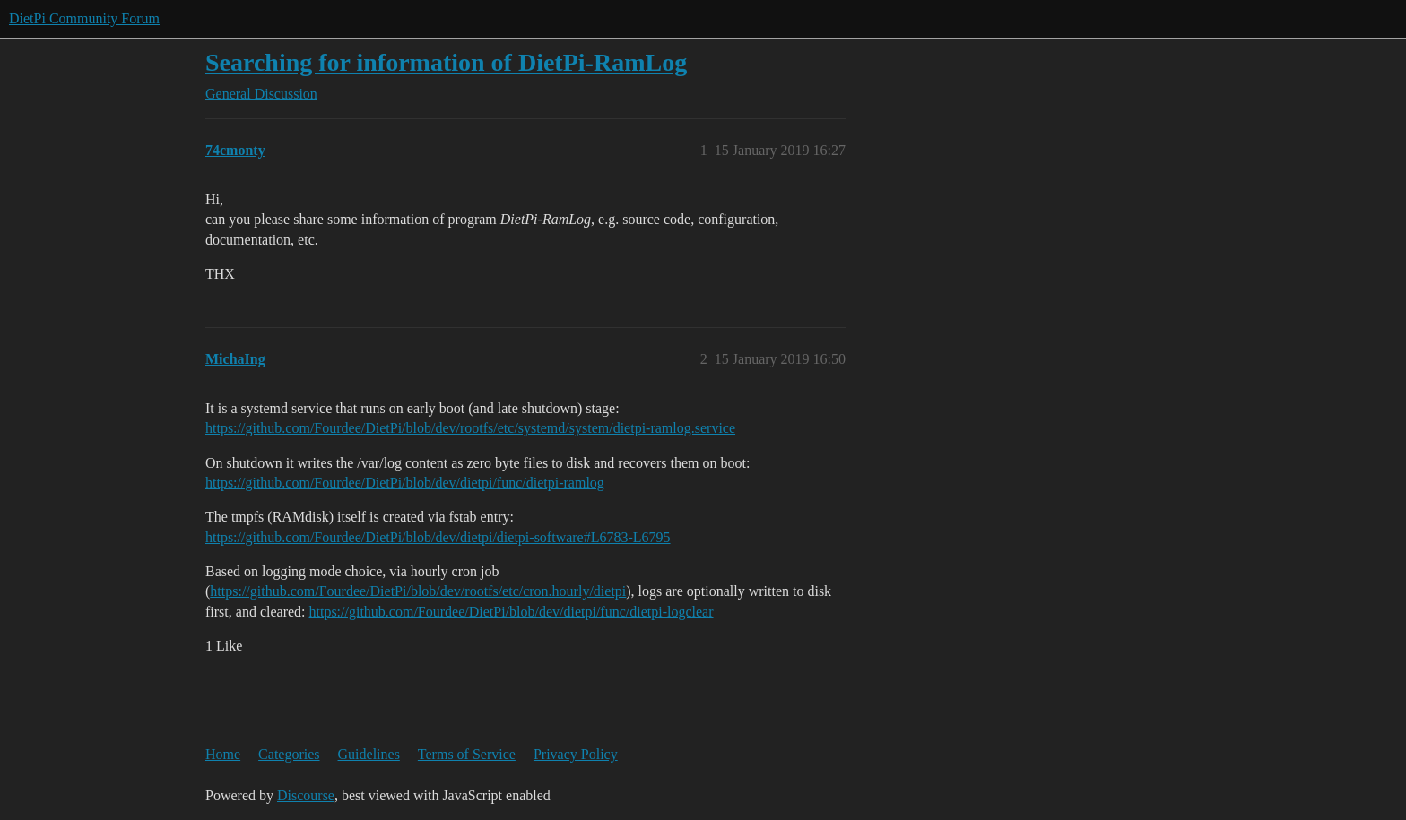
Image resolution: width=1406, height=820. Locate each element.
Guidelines (369, 754)
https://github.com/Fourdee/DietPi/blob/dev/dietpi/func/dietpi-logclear (511, 611)
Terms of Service (467, 754)
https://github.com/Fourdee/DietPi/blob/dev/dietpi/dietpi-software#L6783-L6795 (438, 537)
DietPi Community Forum (84, 18)
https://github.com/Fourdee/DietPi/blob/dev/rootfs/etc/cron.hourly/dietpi (418, 591)
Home (222, 754)
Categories (288, 754)
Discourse (305, 795)
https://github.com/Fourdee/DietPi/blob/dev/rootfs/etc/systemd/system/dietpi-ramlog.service (470, 428)
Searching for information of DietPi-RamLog (446, 62)
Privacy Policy (576, 754)
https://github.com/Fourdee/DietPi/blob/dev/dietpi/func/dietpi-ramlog (404, 482)
